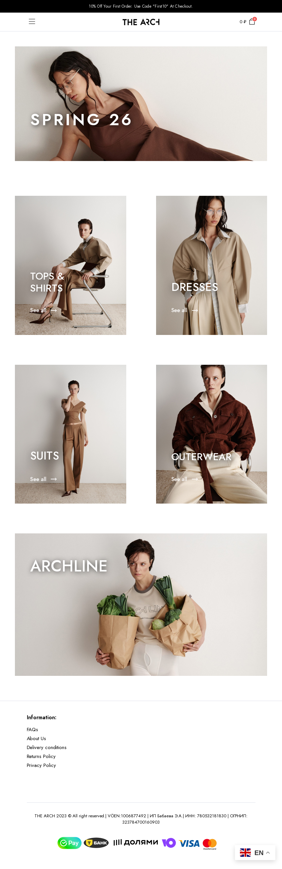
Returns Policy (41, 756)
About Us (36, 738)
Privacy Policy (41, 765)
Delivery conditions (47, 747)
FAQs (32, 729)
